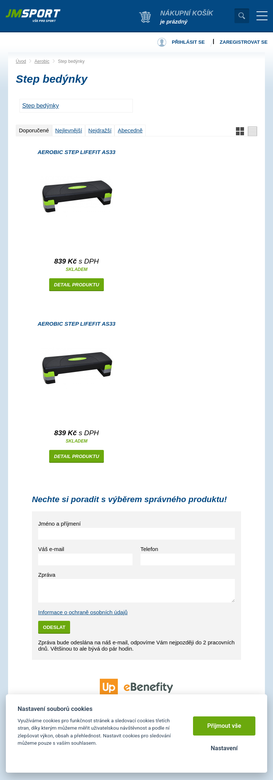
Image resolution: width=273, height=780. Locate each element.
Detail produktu (76, 284)
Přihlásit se (188, 42)
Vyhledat (241, 15)
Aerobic (42, 61)
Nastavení (224, 748)
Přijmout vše (224, 725)
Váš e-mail (51, 549)
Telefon (149, 549)
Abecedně (130, 130)
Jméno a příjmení (59, 523)
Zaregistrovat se (243, 42)
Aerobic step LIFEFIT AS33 (76, 152)
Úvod (21, 61)
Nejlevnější (68, 130)
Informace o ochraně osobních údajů (83, 612)
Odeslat (54, 627)
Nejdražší (100, 130)
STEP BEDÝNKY (40, 105)
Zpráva (46, 575)
